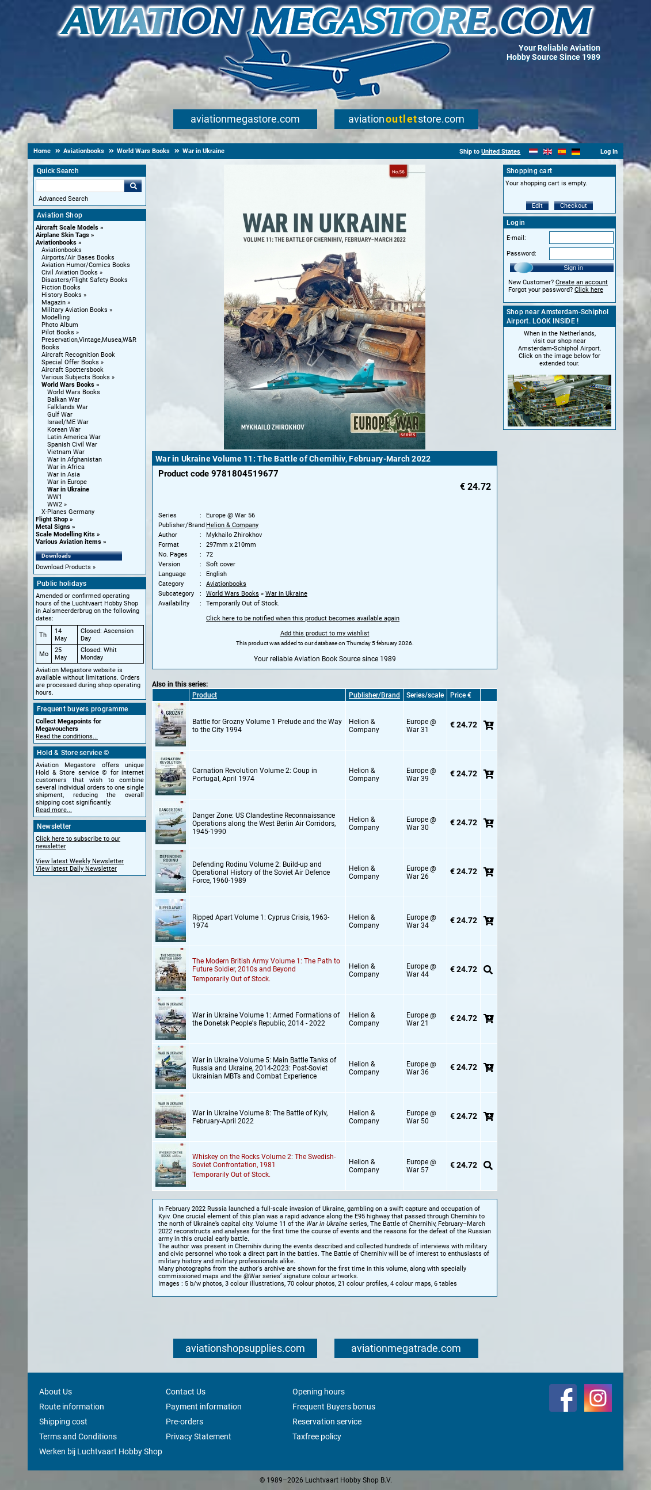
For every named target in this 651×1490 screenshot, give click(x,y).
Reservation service (326, 1421)
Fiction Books (61, 287)
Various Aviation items (68, 542)
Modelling (55, 317)
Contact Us (185, 1391)
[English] (547, 151)
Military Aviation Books (74, 310)
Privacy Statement (198, 1436)
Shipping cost (63, 1421)
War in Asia (63, 474)
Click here (588, 290)
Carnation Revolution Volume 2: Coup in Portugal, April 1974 (254, 775)
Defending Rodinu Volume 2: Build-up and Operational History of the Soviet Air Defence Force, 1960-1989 (261, 872)
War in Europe (67, 482)
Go (133, 186)
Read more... (54, 810)
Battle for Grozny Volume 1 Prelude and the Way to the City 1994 (267, 726)
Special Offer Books (70, 362)
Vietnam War (66, 452)
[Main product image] (324, 447)
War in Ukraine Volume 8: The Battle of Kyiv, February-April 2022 (260, 1117)
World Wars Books (67, 384)
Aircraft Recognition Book (78, 355)
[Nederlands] (533, 151)
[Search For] (80, 186)
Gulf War (60, 414)
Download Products (63, 567)
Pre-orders (184, 1421)
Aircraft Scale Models (67, 227)
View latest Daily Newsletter (76, 868)
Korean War (64, 429)
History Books (61, 295)
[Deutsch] (576, 151)
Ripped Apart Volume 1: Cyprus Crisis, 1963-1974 (260, 921)
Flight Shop (52, 519)
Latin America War (74, 437)
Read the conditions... (67, 736)
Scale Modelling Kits (65, 534)
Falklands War (67, 407)
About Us (55, 1391)
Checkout (573, 205)
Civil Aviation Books (69, 272)
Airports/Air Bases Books (78, 257)
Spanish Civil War (72, 444)
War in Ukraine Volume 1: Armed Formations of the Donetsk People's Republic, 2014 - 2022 (266, 1019)
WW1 (54, 497)
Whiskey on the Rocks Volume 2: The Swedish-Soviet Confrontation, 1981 (264, 1161)
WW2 (54, 504)
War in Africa (66, 467)
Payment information (204, 1406)
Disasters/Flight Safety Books (84, 280)
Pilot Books (57, 332)
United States (500, 151)
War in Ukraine (68, 489)
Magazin (53, 302)
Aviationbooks (56, 242)
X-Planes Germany (67, 512)
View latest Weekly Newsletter (80, 861)
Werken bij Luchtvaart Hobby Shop (100, 1451)
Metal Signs (53, 527)
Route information (71, 1406)
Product (204, 695)
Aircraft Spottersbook (72, 370)
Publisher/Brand (374, 695)
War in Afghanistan (74, 459)
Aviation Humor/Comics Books (85, 265)
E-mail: (516, 238)
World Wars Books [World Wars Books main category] (73, 392)
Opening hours (318, 1391)
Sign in (573, 267)
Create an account (581, 282)
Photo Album (59, 325)
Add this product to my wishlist (325, 633)
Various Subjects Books (75, 377)
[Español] (562, 151)
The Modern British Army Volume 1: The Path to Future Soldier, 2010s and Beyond (266, 965)
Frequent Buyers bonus (333, 1406)
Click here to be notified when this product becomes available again (302, 618)
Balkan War (63, 399)
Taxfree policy (316, 1436)
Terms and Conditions (78, 1436)
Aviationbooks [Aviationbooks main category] (61, 250)
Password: (521, 253)
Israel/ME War (68, 422)
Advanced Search (63, 199)
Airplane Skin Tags (62, 235)
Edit (537, 205)
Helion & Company (232, 525)
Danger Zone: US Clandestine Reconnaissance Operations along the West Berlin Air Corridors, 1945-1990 (264, 823)
